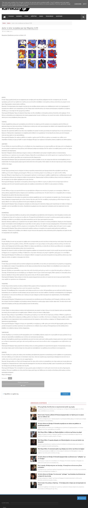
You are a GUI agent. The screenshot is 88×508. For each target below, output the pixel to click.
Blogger (72, 505)
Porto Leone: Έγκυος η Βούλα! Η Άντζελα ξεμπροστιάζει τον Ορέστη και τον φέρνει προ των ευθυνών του (48, 461)
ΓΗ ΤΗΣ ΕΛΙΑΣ (6, 457)
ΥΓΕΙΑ (26, 15)
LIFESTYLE (34, 15)
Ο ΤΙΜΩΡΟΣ (6, 466)
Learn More (77, 4)
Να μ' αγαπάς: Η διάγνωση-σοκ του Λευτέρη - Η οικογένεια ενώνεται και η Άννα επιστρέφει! (77, 108)
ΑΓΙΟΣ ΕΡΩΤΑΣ (6, 460)
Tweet (18, 421)
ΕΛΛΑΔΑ (11, 15)
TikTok (4, 469)
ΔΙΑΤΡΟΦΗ (59, 15)
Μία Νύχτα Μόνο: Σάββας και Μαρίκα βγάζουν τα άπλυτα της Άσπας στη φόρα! (77, 62)
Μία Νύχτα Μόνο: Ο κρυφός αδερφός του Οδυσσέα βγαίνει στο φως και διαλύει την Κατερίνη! (47, 493)
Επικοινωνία (81, 442)
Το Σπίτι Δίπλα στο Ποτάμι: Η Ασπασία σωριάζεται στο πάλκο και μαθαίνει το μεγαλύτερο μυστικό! (47, 471)
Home (4, 22)
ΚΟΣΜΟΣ (19, 15)
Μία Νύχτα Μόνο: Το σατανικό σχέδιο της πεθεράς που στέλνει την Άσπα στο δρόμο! (76, 85)
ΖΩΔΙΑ (41, 15)
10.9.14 (5, 30)
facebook (51, 429)
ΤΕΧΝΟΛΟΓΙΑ (6, 475)
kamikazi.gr (15, 505)
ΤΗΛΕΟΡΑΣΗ (49, 15)
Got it (84, 4)
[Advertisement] (29, 81)
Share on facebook (7, 421)
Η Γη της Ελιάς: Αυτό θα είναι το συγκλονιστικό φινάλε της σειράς (76, 27)
